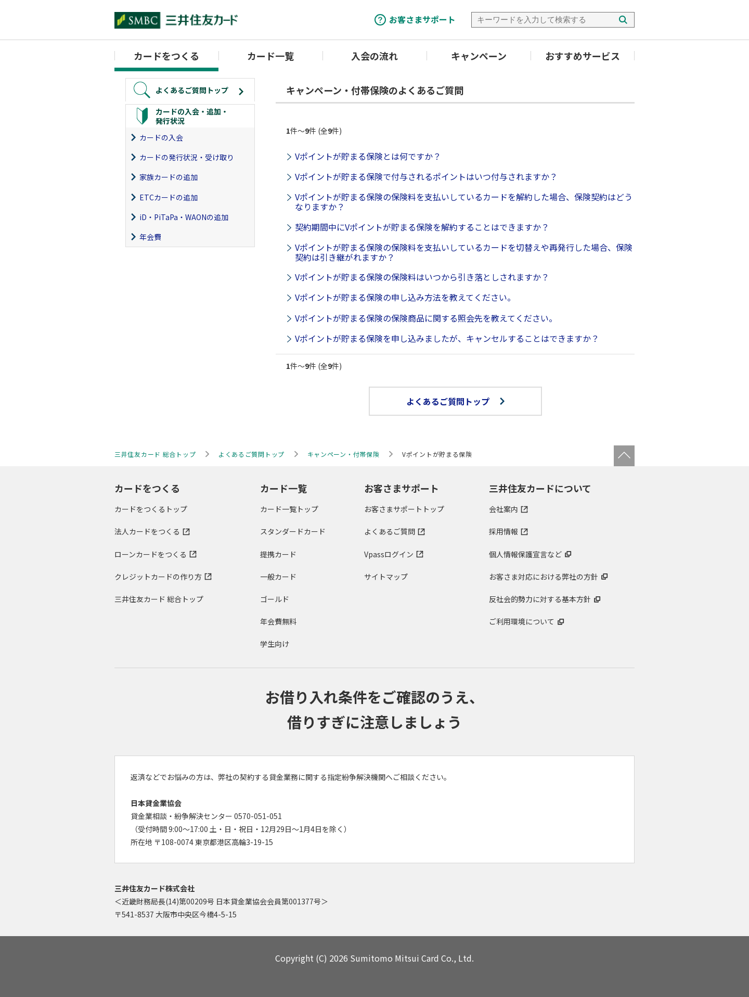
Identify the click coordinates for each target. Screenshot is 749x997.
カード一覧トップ (289, 509)
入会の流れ (374, 55)
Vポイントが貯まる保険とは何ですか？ (368, 156)
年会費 (150, 237)
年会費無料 (278, 621)
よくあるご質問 (389, 531)
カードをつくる (166, 55)
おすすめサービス (582, 55)
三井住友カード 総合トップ (158, 599)
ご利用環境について (521, 621)
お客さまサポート (422, 19)
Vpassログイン (389, 554)
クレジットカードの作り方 (158, 576)
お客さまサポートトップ (404, 509)
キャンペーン (479, 55)
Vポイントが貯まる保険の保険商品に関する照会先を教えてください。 (426, 318)
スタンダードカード (293, 531)
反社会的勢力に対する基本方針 (540, 599)
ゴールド (274, 599)
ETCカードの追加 (168, 197)
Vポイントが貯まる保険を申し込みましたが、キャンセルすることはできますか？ (447, 338)
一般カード (278, 576)
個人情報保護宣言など (525, 554)
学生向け (274, 643)
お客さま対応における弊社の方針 (543, 576)
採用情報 (503, 531)
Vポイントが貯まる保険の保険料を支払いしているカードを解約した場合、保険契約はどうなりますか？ (463, 201)
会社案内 (503, 509)
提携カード (278, 554)
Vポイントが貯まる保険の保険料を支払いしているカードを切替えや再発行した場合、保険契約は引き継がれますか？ (463, 252)
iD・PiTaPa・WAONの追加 (183, 217)
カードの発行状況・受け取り (186, 157)
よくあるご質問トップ (455, 401)
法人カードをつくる (147, 531)
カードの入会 (161, 137)
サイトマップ (386, 576)
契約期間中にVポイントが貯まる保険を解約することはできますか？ (422, 227)
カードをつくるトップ (150, 509)
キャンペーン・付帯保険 (343, 454)
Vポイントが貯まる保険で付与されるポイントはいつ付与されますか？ (426, 176)
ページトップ (624, 455)
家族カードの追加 (168, 177)
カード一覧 (270, 55)
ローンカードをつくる (150, 554)
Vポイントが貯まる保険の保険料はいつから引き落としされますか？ (422, 277)
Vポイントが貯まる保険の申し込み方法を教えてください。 (405, 297)
